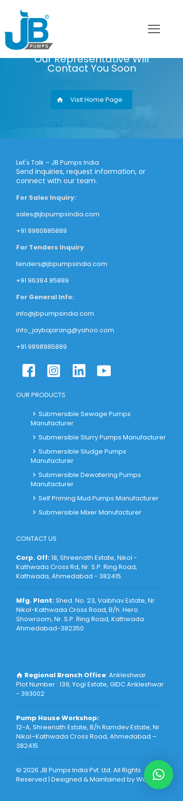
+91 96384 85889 (42, 280)
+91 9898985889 (41, 346)
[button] (158, 774)
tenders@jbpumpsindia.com (61, 263)
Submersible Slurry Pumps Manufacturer (102, 437)
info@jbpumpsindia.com (55, 313)
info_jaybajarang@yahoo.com (65, 330)
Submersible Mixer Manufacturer (90, 512)
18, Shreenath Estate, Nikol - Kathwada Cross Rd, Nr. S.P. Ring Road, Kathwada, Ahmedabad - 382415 (76, 567)
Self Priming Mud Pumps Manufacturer (99, 498)
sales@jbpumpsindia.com (58, 214)
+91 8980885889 (41, 230)
